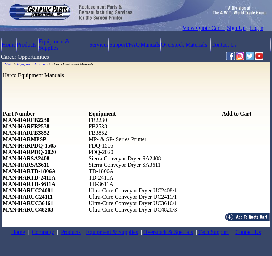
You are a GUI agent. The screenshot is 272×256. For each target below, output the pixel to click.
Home (9, 45)
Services (98, 45)
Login (256, 28)
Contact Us (224, 45)
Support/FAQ (124, 45)
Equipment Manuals (32, 64)
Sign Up (236, 28)
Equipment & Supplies (54, 44)
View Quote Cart (204, 28)
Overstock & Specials (168, 232)
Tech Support (213, 232)
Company (43, 232)
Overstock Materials (184, 45)
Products (27, 45)
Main (9, 64)
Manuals (150, 45)
